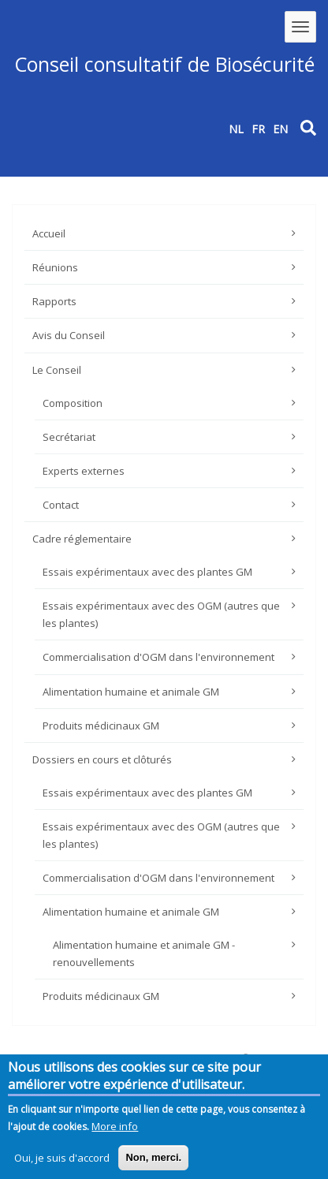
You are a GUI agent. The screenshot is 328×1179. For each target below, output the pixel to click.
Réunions (55, 267)
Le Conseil (56, 370)
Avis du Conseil (68, 335)
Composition (72, 403)
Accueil (48, 233)
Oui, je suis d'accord (62, 1162)
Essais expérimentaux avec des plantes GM (147, 572)
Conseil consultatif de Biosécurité (164, 63)
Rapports (54, 301)
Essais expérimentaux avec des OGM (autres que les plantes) (161, 614)
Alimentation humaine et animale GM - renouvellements (144, 953)
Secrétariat (69, 437)
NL (236, 128)
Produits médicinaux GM (101, 725)
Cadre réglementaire (82, 539)
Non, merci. (153, 1161)
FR (258, 128)
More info (114, 1130)
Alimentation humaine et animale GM (131, 692)
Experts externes (84, 471)
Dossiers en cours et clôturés (102, 759)
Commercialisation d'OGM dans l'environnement (158, 657)
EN (280, 128)
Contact (61, 505)
